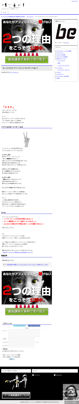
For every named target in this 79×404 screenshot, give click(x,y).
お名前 (4, 338)
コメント (5, 330)
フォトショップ (61, 60)
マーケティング (60, 74)
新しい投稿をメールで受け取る (11, 357)
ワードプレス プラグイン (64, 69)
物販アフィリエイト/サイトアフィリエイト (25, 264)
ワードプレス (60, 67)
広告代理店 (10, 264)
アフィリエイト (14, 72)
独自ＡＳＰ (41, 264)
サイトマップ (75, 1)
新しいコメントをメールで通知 (11, 355)
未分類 (58, 78)
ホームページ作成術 (61, 54)
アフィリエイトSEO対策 (62, 56)
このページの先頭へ (72, 402)
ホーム (4, 12)
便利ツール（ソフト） (61, 58)
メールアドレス (5, 343)
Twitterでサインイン (19, 326)
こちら (67, 42)
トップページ (37, 375)
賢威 (59, 63)
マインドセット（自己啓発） (63, 76)
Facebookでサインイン (34, 326)
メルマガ (59, 72)
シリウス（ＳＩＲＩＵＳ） (64, 65)
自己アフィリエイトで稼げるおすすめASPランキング (17, 252)
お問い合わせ (59, 375)
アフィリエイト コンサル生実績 (64, 51)
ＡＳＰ (46, 264)
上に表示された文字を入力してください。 (13, 351)
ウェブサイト (5, 346)
